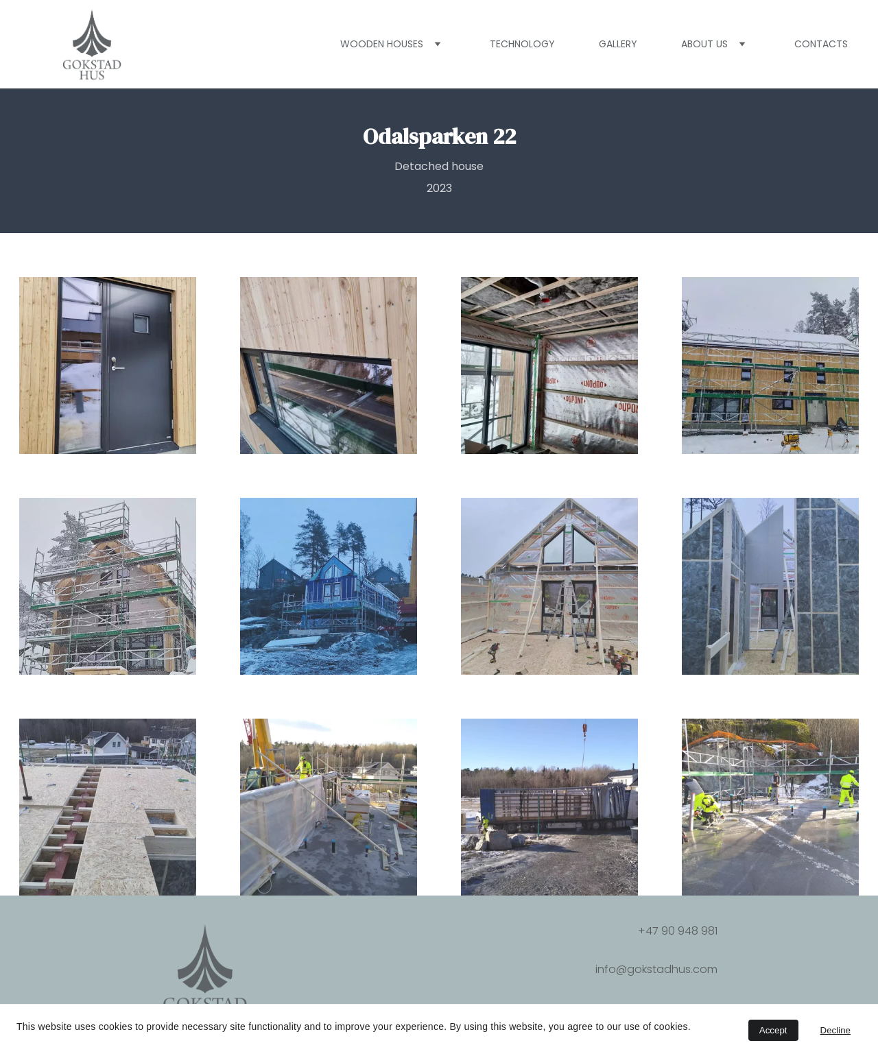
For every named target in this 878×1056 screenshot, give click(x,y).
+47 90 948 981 (677, 931)
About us (704, 44)
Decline (835, 1030)
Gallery (618, 44)
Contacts (821, 44)
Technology (522, 44)
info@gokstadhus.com (656, 969)
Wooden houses (381, 44)
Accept (773, 1030)
